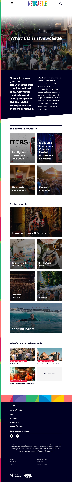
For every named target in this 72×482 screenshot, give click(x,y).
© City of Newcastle (42, 464)
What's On (13, 418)
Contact (12, 459)
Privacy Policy (40, 461)
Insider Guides (15, 422)
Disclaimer (13, 461)
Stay (11, 414)
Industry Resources (16, 426)
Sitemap (12, 464)
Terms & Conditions (42, 459)
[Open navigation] (12, 3)
